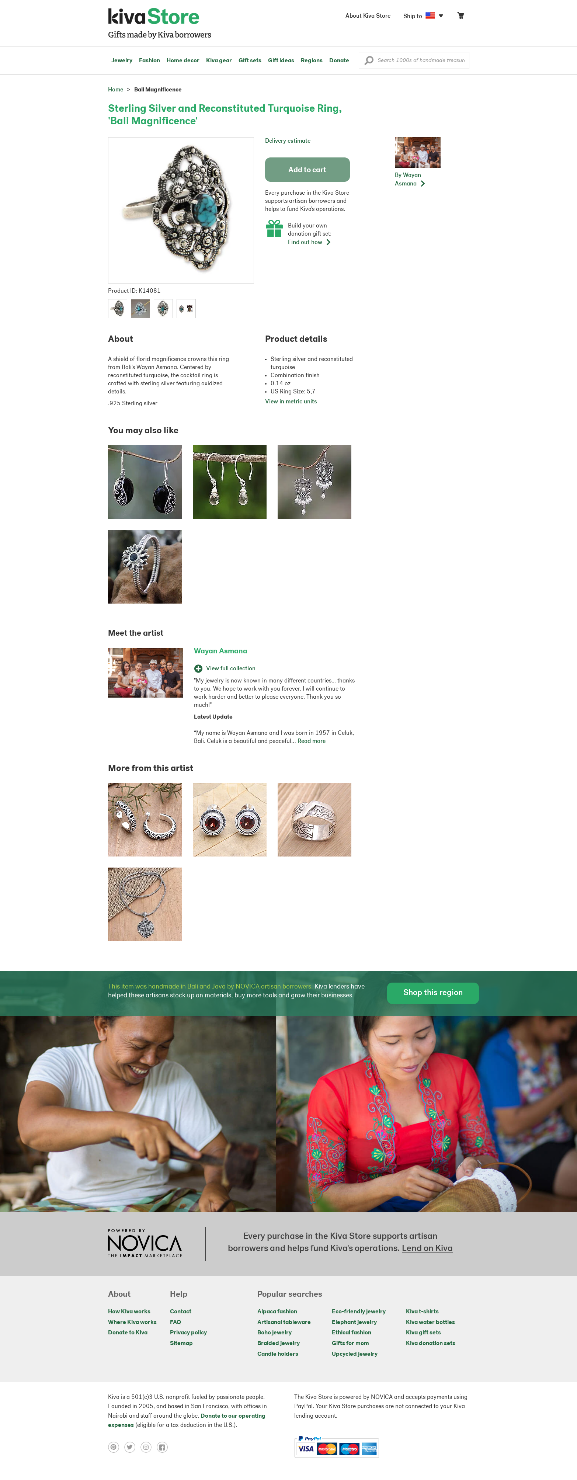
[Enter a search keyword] (414, 60)
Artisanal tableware (284, 1323)
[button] (368, 62)
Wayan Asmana (220, 651)
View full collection (225, 668)
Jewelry (121, 61)
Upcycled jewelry (355, 1354)
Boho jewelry (274, 1333)
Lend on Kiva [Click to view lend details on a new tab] (427, 1248)
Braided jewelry (278, 1344)
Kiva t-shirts (422, 1312)
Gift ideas (281, 61)
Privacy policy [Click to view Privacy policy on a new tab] (188, 1333)
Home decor (183, 61)
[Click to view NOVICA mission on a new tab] (145, 1244)
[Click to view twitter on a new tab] (132, 1447)
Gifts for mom (350, 1344)
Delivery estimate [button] (287, 141)
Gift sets (250, 61)
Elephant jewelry (354, 1323)
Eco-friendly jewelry (359, 1312)
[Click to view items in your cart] (460, 17)
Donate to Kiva (127, 1333)
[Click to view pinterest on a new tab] (116, 1447)
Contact (180, 1312)
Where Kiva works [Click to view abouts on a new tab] (132, 1323)
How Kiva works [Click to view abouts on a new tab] (129, 1312)
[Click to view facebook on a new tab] (164, 1447)
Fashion (149, 61)
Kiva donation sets (430, 1344)
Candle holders (277, 1354)
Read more (312, 741)
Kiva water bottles (430, 1323)
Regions (312, 61)
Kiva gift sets (423, 1333)
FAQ (175, 1323)
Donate (339, 61)
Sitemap (181, 1344)
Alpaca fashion (277, 1312)
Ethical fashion (351, 1333)
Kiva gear (219, 61)
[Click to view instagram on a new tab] (148, 1447)
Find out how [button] (309, 243)
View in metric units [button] (291, 402)
